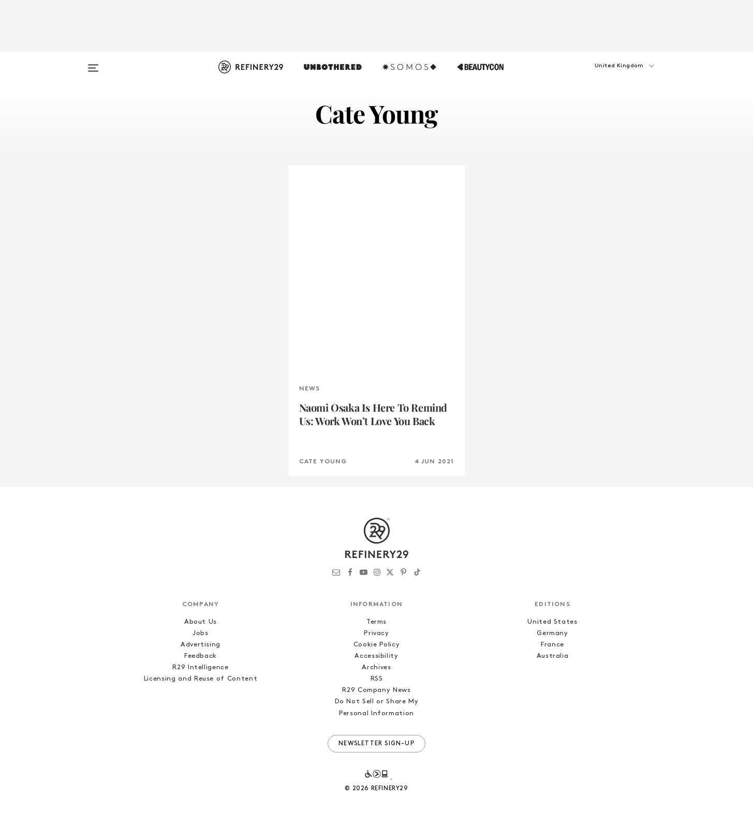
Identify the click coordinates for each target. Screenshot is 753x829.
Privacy (376, 633)
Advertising (200, 644)
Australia (553, 656)
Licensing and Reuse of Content (201, 678)
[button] (609, 76)
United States (552, 622)
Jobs (201, 633)
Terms (376, 622)
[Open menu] (93, 63)
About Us (200, 622)
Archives (376, 667)
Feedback (200, 656)
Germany (552, 633)
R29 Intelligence (200, 667)
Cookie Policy (376, 644)
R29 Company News (376, 690)
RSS (377, 678)
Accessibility (376, 656)
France (552, 644)
